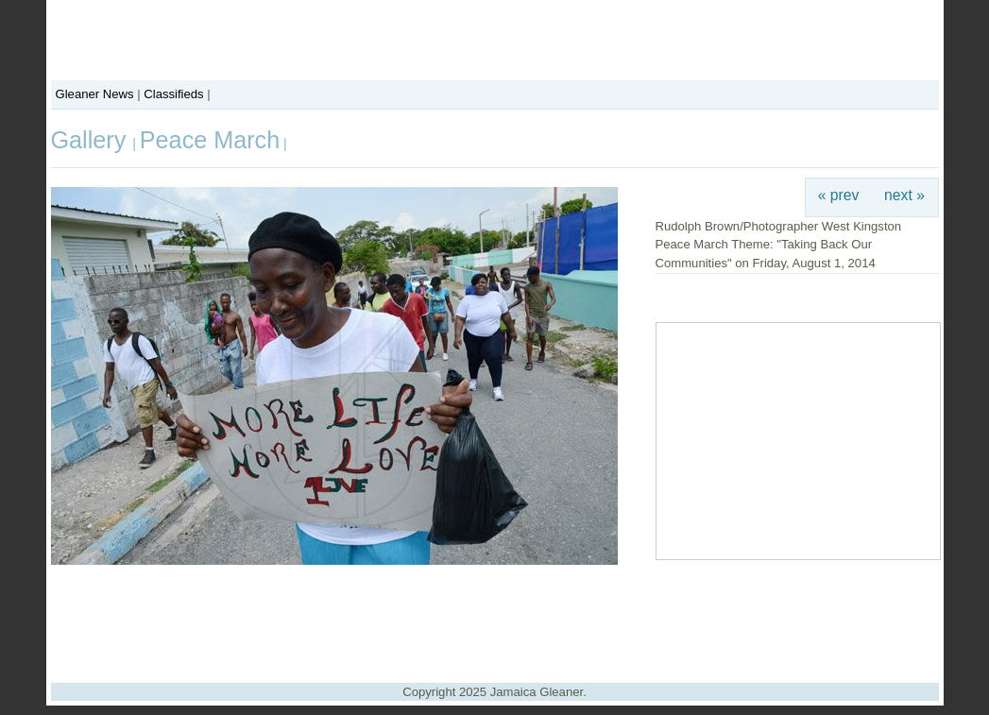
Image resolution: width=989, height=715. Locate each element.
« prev (839, 195)
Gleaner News (95, 94)
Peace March (210, 140)
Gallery (92, 140)
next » (904, 195)
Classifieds (173, 94)
